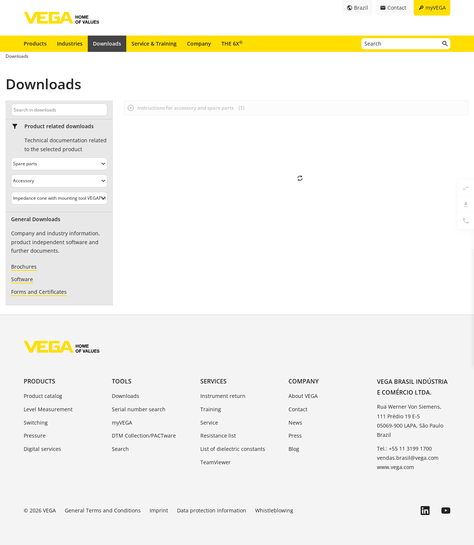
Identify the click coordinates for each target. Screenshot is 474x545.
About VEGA (303, 395)
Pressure (35, 435)
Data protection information (211, 510)
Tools (121, 381)
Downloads (107, 43)
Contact (297, 409)
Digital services (42, 448)
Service (209, 422)
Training (210, 409)
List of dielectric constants (232, 448)
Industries (70, 43)
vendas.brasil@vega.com (407, 457)
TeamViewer (215, 462)
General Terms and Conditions (103, 510)
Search (120, 448)
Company (199, 43)
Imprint (159, 510)
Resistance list (218, 435)
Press (295, 435)
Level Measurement (48, 409)
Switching (36, 422)
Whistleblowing (274, 510)
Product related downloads (59, 126)
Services (213, 381)
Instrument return (223, 395)
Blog (293, 448)
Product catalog (43, 395)
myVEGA (122, 422)
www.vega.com (395, 467)
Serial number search (139, 409)
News (295, 422)
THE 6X (232, 43)
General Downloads (35, 219)
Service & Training (154, 43)
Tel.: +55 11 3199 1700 (404, 448)
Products (35, 43)
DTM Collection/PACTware (144, 435)
